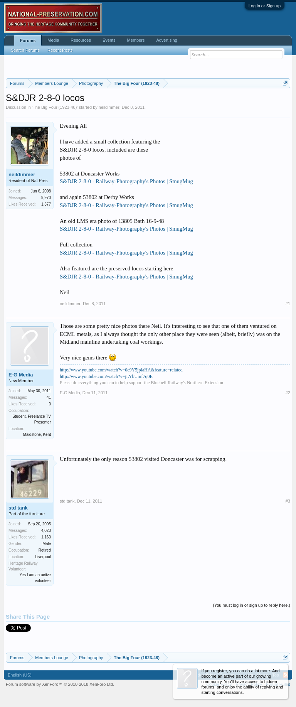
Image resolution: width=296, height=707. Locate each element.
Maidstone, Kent (37, 434)
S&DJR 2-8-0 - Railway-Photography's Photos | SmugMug (126, 181)
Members (136, 40)
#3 (288, 501)
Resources (81, 40)
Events (109, 40)
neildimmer (109, 107)
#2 (288, 392)
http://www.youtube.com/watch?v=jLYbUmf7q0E (106, 376)
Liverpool (43, 557)
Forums (27, 40)
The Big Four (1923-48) (55, 107)
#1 (288, 303)
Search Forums (25, 50)
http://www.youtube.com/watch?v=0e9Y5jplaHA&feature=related (121, 370)
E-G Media (20, 375)
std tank (18, 508)
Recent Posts (59, 50)
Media (53, 40)
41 (49, 397)
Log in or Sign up (265, 5)
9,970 (46, 198)
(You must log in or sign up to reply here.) (251, 605)
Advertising (166, 40)
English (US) (20, 675)
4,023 (46, 530)
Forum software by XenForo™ (60, 684)
